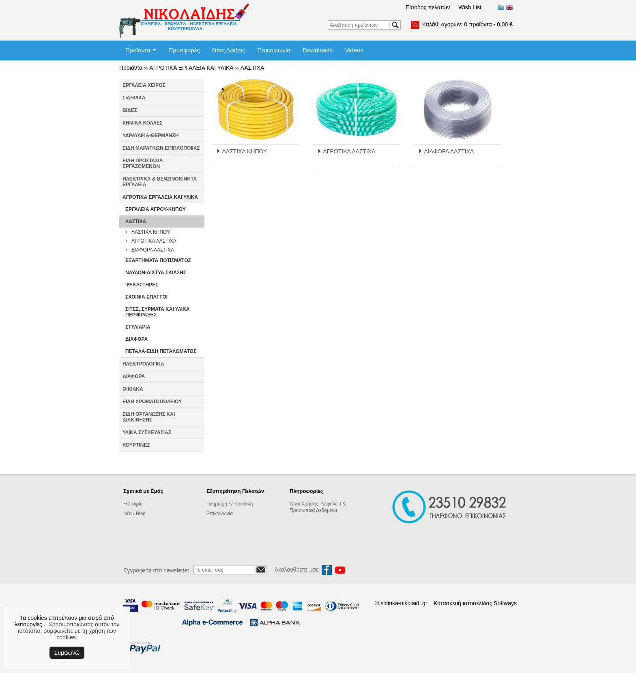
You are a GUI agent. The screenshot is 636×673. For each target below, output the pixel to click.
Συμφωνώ (67, 652)
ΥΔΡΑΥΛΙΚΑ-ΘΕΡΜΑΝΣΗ (150, 135)
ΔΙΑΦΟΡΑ (136, 339)
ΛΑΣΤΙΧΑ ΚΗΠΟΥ (150, 232)
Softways (505, 603)
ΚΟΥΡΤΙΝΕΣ (136, 445)
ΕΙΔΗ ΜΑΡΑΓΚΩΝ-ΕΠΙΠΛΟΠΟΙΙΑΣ (161, 148)
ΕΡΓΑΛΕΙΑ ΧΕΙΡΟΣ (143, 85)
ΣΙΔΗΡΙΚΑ (134, 98)
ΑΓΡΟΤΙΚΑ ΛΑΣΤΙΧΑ (153, 241)
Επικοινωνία (274, 50)
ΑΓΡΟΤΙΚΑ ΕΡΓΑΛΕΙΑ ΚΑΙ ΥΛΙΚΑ (191, 68)
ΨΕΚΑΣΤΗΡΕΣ (141, 285)
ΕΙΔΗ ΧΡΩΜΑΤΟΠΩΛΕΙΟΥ (152, 401)
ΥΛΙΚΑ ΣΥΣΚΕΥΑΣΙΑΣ (146, 432)
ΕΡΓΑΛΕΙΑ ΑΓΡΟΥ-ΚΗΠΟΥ (155, 209)
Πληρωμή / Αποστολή (229, 504)
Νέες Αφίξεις (228, 50)
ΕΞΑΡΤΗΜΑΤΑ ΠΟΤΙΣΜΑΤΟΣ (158, 260)
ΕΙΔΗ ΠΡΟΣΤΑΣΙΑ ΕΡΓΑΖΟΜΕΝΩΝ (142, 163)
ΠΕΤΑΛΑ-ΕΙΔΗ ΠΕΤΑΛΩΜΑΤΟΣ (160, 351)
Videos (354, 50)
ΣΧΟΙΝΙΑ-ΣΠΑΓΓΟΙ (146, 297)
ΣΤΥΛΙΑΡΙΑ (137, 327)
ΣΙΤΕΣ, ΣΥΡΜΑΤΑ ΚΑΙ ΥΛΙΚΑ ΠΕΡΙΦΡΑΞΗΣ (157, 312)
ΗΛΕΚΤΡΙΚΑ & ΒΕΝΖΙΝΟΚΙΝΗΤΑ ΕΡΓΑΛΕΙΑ (159, 181)
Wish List (469, 7)
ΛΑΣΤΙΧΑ (252, 68)
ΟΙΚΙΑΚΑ (132, 389)
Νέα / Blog (134, 513)
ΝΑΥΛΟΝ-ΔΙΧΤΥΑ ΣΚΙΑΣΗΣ (155, 272)
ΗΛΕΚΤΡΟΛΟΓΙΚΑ (143, 364)
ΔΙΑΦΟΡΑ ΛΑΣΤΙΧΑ (152, 250)
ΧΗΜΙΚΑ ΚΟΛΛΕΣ (142, 123)
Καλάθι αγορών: (467, 24)
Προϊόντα (137, 50)
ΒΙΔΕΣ (129, 110)
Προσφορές (184, 50)
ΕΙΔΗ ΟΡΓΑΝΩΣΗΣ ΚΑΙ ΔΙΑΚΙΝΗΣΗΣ (148, 417)
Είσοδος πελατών (428, 7)
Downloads (318, 50)
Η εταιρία (133, 504)
